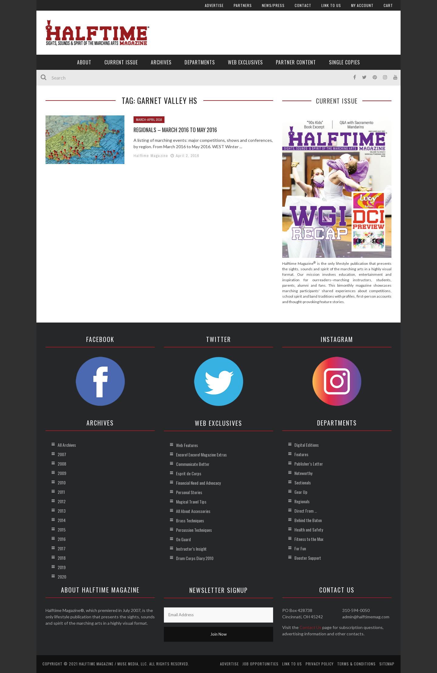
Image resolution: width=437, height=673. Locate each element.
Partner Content (296, 62)
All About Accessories (193, 511)
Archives (161, 62)
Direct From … (305, 510)
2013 (62, 510)
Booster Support (307, 558)
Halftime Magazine (151, 155)
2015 (62, 529)
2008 (62, 463)
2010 (62, 482)
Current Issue (121, 62)
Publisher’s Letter (308, 463)
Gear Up (300, 492)
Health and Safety (308, 529)
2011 (61, 492)
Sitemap (387, 663)
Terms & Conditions (356, 663)
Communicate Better (192, 464)
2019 (62, 567)
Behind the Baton (308, 520)
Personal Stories (189, 492)
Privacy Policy (320, 663)
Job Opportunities (260, 663)
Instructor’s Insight (191, 548)
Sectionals (302, 482)
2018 (62, 558)
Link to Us (331, 5)
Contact (303, 5)
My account (362, 5)
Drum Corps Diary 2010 (194, 558)
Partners (243, 5)
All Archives (67, 445)
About (84, 62)
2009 (62, 473)
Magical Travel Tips (191, 501)
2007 (62, 454)
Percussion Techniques (194, 530)
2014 (62, 520)
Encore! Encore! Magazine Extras (201, 454)
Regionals (302, 501)
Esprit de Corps (188, 473)
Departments (200, 62)
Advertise (214, 5)
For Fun (300, 548)
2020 (62, 576)
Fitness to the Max (308, 539)
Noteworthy (303, 473)
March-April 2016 (149, 120)
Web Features (187, 445)
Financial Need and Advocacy (198, 483)
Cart (388, 5)
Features (301, 454)
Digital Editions (306, 445)
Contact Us (310, 627)
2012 (62, 501)
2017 (62, 548)
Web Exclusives (245, 62)
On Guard (183, 539)
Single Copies (344, 62)
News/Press (273, 5)
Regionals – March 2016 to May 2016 (175, 130)
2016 (62, 539)
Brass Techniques (190, 520)
